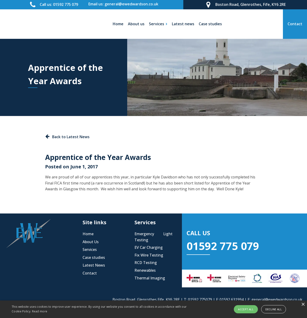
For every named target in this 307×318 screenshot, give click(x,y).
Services (90, 249)
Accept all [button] (245, 309)
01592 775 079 (223, 246)
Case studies (210, 23)
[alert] (153, 309)
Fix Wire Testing (148, 255)
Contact (90, 273)
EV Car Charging (148, 247)
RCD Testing (145, 262)
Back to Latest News (71, 136)
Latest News (94, 265)
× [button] (303, 304)
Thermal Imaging (149, 278)
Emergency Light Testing (153, 236)
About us (136, 23)
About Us (91, 241)
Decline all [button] (273, 309)
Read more (39, 311)
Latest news (183, 23)
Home (118, 23)
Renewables (145, 270)
